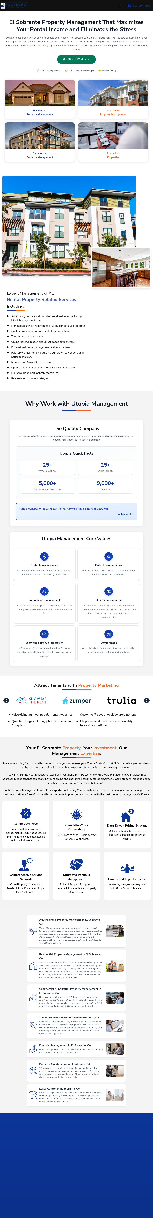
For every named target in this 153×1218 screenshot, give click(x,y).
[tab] (51, 1191)
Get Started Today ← (76, 59)
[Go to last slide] (4, 1172)
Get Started (132, 1213)
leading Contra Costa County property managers (96, 796)
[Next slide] (148, 1172)
